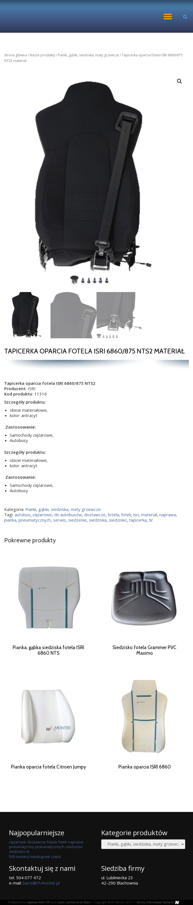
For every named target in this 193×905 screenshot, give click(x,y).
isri (136, 514)
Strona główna (15, 55)
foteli (126, 514)
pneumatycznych (35, 520)
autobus (22, 514)
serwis (59, 520)
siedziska (98, 520)
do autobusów (68, 514)
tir (151, 520)
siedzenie (77, 520)
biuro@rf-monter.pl (41, 888)
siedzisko (118, 520)
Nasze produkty (42, 55)
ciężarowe (42, 514)
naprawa (167, 514)
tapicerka (138, 520)
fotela (113, 514)
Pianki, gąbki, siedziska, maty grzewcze (88, 55)
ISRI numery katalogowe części (35, 862)
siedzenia (74, 852)
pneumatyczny (21, 852)
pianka (10, 520)
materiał (149, 514)
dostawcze (94, 514)
